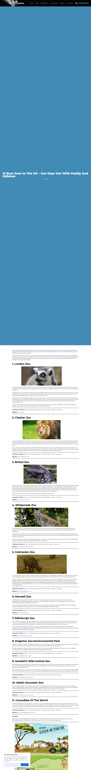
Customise (8, 764)
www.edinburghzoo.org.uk (24, 635)
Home (31, 3)
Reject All (17, 764)
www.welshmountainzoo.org (25, 695)
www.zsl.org (20, 412)
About (37, 3)
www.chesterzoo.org (23, 456)
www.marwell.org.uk (23, 612)
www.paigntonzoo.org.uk (24, 655)
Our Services (44, 3)
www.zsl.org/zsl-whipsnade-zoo (26, 546)
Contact (62, 3)
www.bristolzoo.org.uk (23, 499)
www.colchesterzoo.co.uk (24, 591)
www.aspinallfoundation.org (25, 677)
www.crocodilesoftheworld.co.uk (26, 712)
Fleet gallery (54, 3)
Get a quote (70, 3)
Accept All (25, 764)
